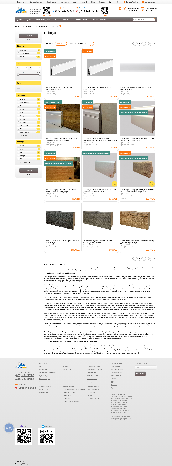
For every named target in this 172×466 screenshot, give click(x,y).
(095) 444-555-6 (88, 11)
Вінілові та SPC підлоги (94, 369)
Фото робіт (83, 2)
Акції (74, 2)
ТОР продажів (24, 53)
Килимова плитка (92, 376)
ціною (72, 43)
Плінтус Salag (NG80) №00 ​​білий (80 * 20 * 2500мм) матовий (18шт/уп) (136, 88)
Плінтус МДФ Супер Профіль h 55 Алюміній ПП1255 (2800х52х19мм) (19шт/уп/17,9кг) (99, 191)
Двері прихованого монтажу (48, 373)
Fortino (22, 149)
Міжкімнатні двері (44, 379)
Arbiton (22, 99)
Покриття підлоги (43, 20)
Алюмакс (23, 122)
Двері (19, 20)
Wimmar (22, 119)
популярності (61, 43)
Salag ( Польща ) (125, 94)
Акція (22, 56)
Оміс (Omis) (24, 125)
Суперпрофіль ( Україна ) (54, 145)
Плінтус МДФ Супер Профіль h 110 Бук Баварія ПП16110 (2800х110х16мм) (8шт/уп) (61, 191)
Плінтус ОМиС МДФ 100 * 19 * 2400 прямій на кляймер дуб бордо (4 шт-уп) (97, 242)
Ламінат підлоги (92, 379)
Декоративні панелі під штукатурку (74, 389)
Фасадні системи (99, 20)
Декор (29, 20)
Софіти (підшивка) (93, 398)
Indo (21, 152)
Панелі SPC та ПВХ (69, 392)
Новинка (23, 50)
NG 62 (22, 159)
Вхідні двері (43, 369)
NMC (21, 112)
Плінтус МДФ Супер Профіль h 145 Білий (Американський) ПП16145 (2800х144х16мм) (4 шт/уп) (100, 139)
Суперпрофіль (24, 132)
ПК (21, 129)
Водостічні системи (93, 389)
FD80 (22, 146)
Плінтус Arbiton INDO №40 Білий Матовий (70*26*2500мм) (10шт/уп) (59, 88)
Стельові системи (62, 20)
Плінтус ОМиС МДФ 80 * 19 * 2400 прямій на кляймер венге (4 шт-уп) (62, 242)
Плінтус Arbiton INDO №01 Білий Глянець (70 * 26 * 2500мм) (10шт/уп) (99, 88)
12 (91, 43)
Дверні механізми (44, 382)
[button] (110, 2)
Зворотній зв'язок (83, 8)
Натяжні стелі (43, 389)
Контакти (102, 2)
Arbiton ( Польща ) (51, 94)
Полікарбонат (91, 392)
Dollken (22, 109)
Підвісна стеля (43, 392)
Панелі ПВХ (67, 398)
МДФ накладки (44, 376)
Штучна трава (91, 373)
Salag (22, 116)
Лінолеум (90, 382)
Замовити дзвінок (67, 8)
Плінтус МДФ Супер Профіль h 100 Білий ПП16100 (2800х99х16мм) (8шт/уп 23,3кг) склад (62, 139)
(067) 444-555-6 (64, 11)
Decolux (22, 106)
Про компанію (21, 2)
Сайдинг (89, 395)
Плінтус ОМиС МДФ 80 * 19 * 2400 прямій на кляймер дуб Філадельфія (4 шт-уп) (137, 242)
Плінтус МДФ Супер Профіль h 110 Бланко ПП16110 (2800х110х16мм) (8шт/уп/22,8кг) (137, 139)
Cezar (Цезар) (24, 103)
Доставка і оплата (36, 2)
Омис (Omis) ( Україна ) (53, 247)
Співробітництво (51, 2)
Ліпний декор (67, 369)
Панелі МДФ (67, 395)
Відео (93, 2)
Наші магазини (64, 2)
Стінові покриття (81, 20)
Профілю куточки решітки (71, 401)
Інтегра (22, 156)
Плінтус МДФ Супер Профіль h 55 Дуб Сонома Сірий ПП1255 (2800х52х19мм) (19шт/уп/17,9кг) (137, 191)
